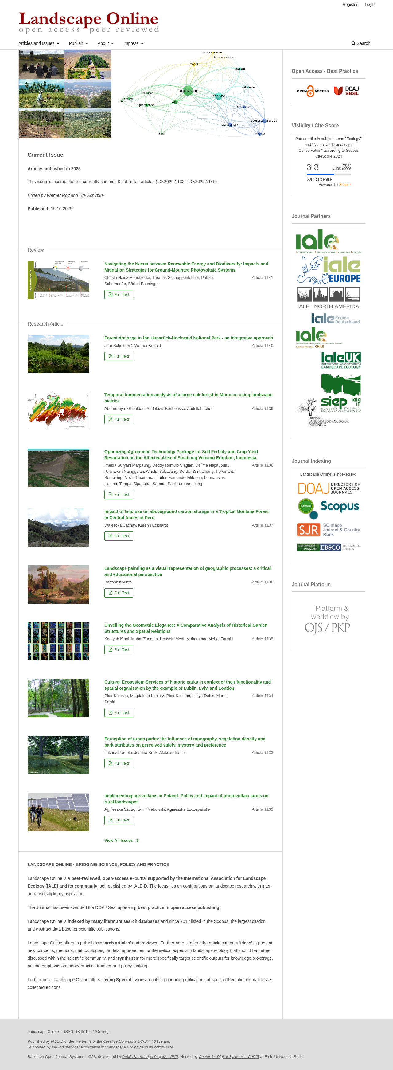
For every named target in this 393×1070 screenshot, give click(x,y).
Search (361, 43)
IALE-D (57, 1041)
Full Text (121, 294)
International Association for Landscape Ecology (99, 1047)
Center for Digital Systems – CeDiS (229, 1057)
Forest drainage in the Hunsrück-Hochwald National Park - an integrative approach (188, 337)
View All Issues (118, 840)
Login (370, 4)
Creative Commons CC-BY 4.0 (129, 1041)
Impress (131, 43)
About (104, 43)
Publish (76, 43)
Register (350, 4)
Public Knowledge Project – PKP (150, 1057)
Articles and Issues (37, 43)
